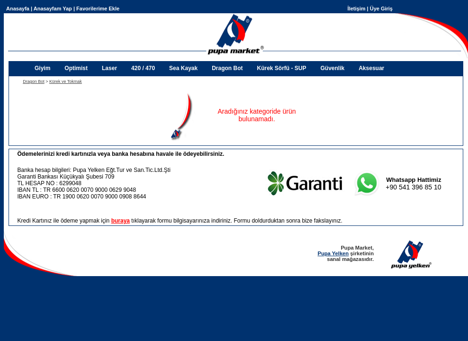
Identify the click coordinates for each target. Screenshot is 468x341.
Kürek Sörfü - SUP (281, 68)
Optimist (76, 68)
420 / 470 (143, 68)
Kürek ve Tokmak (65, 81)
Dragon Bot (227, 68)
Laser (109, 68)
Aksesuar (371, 68)
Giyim (42, 68)
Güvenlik (333, 68)
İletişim (357, 8)
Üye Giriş (381, 8)
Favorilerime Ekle (97, 8)
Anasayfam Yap (53, 8)
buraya (120, 220)
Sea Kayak (183, 68)
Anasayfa (17, 8)
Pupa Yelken (333, 253)
